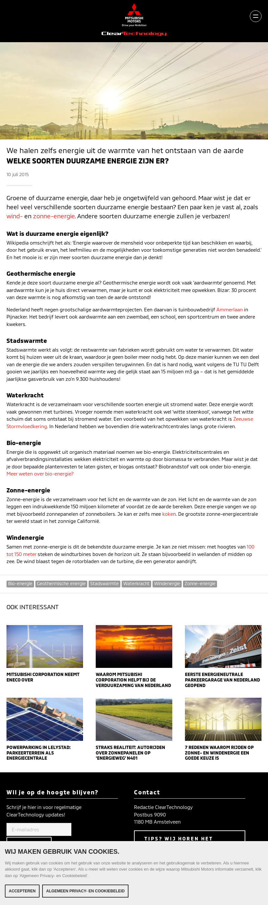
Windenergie (167, 583)
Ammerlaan (230, 309)
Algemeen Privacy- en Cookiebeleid (85, 894)
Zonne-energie (200, 583)
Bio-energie (20, 583)
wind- (14, 216)
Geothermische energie (61, 583)
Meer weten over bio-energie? (40, 474)
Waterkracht (136, 583)
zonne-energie (54, 216)
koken (169, 514)
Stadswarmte (104, 583)
